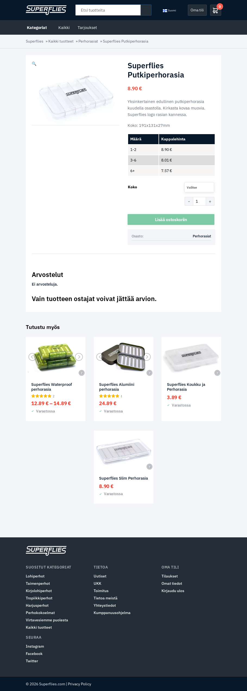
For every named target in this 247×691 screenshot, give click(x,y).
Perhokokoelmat (40, 612)
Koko (132, 187)
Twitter (32, 660)
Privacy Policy (79, 684)
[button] (34, 63)
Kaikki (64, 27)
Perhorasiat (88, 41)
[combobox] (199, 187)
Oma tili (197, 9)
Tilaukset (170, 576)
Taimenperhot (38, 583)
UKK (97, 583)
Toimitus (101, 590)
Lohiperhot (35, 576)
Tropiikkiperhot (39, 598)
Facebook (34, 653)
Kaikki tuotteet (61, 41)
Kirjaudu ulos (173, 590)
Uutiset (100, 576)
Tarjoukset (87, 27)
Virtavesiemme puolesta (47, 620)
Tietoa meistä (106, 598)
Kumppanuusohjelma (112, 612)
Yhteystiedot (105, 605)
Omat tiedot (172, 583)
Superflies (34, 41)
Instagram (35, 646)
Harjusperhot (37, 605)
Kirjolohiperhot (39, 590)
